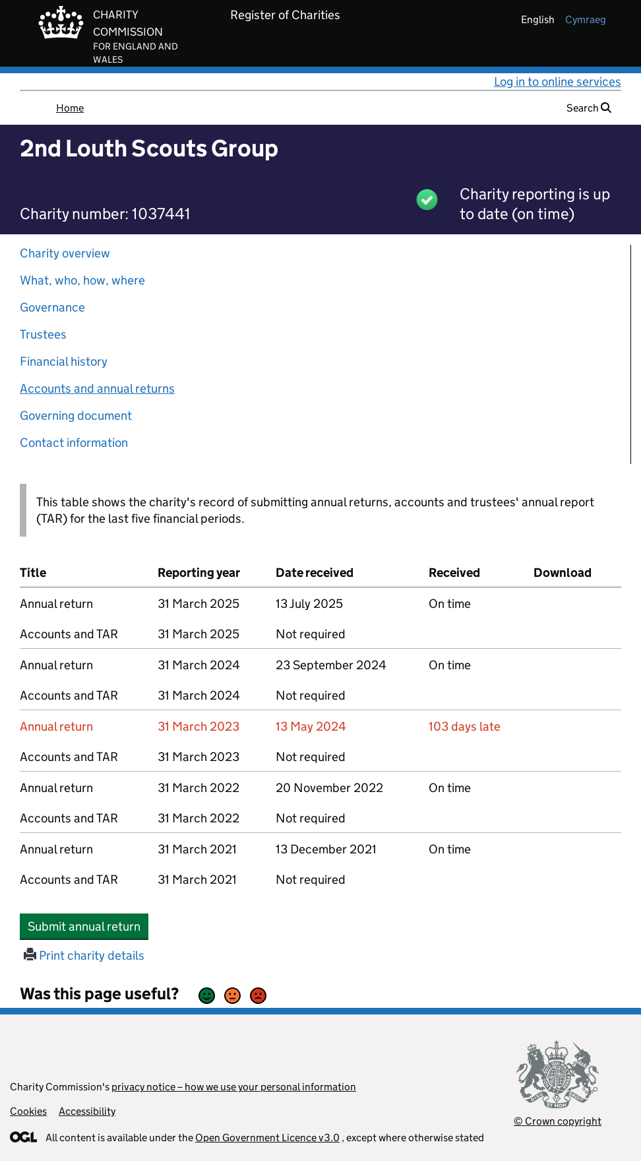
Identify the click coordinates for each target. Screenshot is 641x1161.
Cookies (28, 1111)
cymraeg (585, 19)
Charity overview (65, 253)
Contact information (74, 442)
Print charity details (84, 955)
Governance (52, 307)
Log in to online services (557, 81)
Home (70, 108)
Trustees (43, 334)
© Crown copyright (557, 1121)
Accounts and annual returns (97, 388)
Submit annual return (88, 926)
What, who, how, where (82, 280)
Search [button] (588, 108)
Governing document (76, 415)
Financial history (63, 361)
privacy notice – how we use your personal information (233, 1086)
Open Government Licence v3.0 (267, 1137)
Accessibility (87, 1111)
